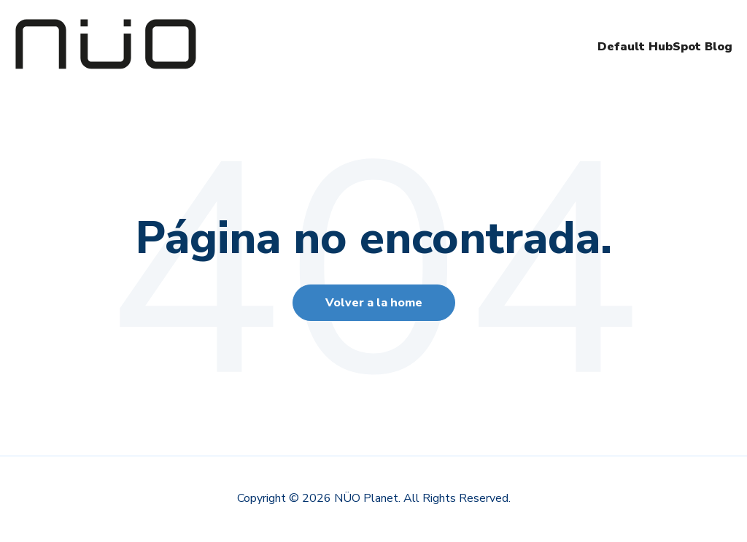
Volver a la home (373, 303)
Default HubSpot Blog (664, 47)
